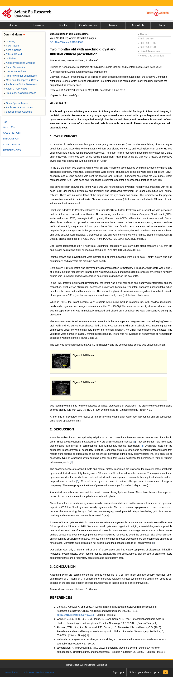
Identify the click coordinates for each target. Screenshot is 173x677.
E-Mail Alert (12, 672)
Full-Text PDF (146, 38)
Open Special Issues (16, 103)
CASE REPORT (12, 132)
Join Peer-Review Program (39, 672)
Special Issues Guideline (18, 111)
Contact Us (102, 665)
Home (13, 25)
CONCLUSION (11, 144)
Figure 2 (77, 382)
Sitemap (91, 665)
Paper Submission (15, 67)
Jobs (161, 25)
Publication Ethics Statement (20, 84)
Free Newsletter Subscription (20, 75)
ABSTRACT (59, 103)
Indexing (9, 41)
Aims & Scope (12, 50)
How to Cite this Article (151, 55)
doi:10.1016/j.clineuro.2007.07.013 (75, 614)
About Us (138, 25)
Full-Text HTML (147, 42)
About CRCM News (15, 88)
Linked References (149, 51)
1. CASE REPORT (63, 136)
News (113, 25)
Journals (38, 25)
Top (5, 121)
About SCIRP (80, 665)
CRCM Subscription (15, 71)
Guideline (10, 58)
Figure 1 (77, 355)
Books (63, 25)
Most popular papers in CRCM (21, 80)
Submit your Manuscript (142, 672)
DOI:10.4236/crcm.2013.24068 (66, 42)
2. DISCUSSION (62, 429)
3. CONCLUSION (63, 566)
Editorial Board (13, 54)
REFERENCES (61, 597)
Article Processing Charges (19, 62)
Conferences (88, 25)
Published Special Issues (18, 107)
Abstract (143, 34)
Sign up (117, 672)
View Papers (12, 45)
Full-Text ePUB (147, 47)
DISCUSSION (11, 138)
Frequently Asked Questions (20, 93)
